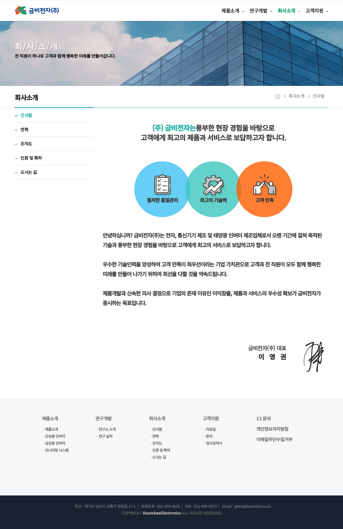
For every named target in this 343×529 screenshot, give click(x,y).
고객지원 (310, 10)
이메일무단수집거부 (274, 439)
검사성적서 (214, 443)
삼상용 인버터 (55, 443)
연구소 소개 (107, 429)
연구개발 (244, 10)
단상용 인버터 (55, 436)
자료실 (210, 429)
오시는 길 (28, 172)
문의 (209, 436)
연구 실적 (105, 436)
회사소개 (277, 10)
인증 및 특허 (31, 158)
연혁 (24, 129)
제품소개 (211, 10)
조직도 (26, 143)
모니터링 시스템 (56, 450)
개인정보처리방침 (272, 428)
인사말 (26, 115)
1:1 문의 (263, 418)
